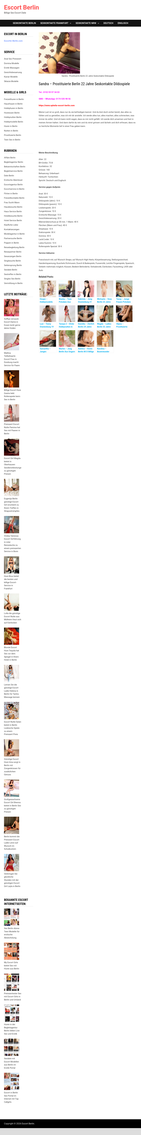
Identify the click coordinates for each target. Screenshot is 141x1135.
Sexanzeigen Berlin (12, 256)
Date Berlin (9, 175)
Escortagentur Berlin (13, 184)
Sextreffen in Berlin (12, 274)
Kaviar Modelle (11, 77)
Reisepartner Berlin (12, 252)
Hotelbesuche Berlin (13, 216)
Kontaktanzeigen (11, 229)
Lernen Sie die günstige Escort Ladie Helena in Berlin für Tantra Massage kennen (12, 690)
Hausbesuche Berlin (13, 207)
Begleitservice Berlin (13, 171)
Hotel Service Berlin (13, 220)
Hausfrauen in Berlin (13, 104)
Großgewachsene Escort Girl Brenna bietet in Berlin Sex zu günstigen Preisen (12, 805)
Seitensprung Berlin (13, 265)
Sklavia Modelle (11, 81)
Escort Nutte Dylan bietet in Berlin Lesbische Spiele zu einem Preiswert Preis (12, 728)
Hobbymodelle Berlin (13, 122)
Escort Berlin (21, 7)
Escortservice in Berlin (14, 189)
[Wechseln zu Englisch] (123, 23)
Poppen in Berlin (11, 243)
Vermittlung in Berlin (13, 283)
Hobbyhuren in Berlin (13, 108)
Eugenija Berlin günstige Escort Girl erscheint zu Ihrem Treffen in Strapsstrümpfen (11, 504)
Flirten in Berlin (11, 193)
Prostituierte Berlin (12, 135)
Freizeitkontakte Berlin (14, 198)
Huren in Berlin (10, 126)
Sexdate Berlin (10, 269)
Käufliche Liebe (11, 225)
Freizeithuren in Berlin (14, 99)
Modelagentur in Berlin (14, 234)
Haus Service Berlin (13, 211)
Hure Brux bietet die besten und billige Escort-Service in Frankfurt (11, 582)
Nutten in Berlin (11, 130)
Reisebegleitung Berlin (14, 247)
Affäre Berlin (9, 157)
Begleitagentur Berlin (13, 162)
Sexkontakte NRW (86, 23)
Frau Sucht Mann (12, 202)
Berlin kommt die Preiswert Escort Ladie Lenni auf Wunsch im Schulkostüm (12, 842)
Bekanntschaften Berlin (14, 166)
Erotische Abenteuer (13, 180)
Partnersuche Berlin (13, 238)
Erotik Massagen (11, 68)
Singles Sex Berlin (12, 278)
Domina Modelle (11, 63)
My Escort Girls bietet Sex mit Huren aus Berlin (11, 965)
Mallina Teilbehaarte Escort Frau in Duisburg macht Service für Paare (12, 359)
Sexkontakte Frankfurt (54, 23)
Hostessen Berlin (12, 113)
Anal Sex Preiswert (12, 59)
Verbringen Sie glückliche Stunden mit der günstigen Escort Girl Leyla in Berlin (12, 880)
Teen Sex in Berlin (12, 139)
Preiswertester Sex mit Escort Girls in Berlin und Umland (12, 996)
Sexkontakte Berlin (24, 23)
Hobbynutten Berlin (12, 117)
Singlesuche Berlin (12, 261)
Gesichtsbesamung (13, 72)
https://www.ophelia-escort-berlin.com (57, 105)
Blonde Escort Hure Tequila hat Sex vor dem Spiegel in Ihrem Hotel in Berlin (11, 653)
